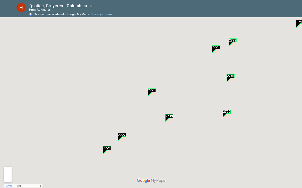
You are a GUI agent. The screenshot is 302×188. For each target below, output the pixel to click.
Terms (9, 186)
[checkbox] (91, 6)
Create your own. (102, 14)
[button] (231, 78)
